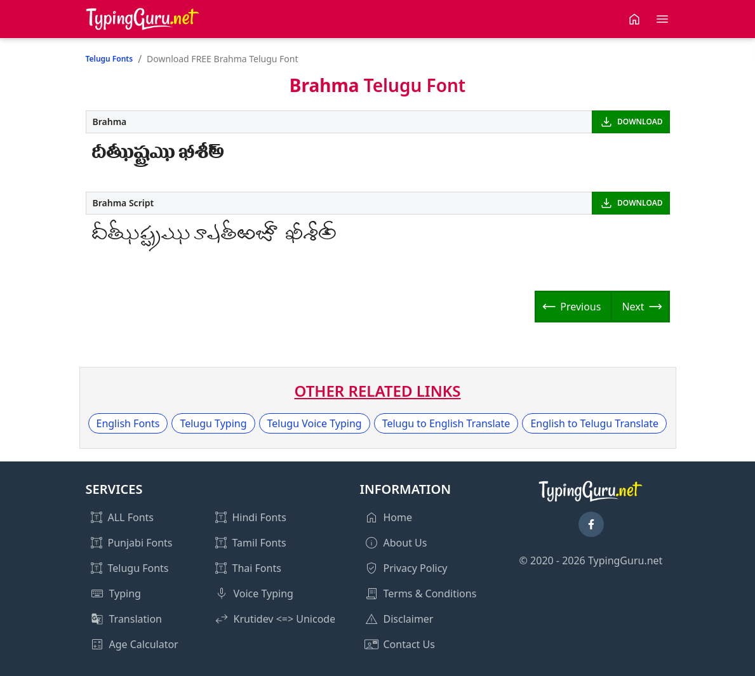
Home (398, 517)
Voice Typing (263, 593)
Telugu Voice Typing (314, 423)
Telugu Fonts (109, 58)
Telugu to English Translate (446, 423)
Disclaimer (409, 619)
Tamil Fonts (259, 543)
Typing (125, 593)
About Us (405, 543)
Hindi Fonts (259, 517)
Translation (136, 619)
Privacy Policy (416, 568)
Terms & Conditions (430, 593)
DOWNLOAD (639, 121)
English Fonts (128, 423)
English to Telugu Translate (594, 423)
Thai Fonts (256, 568)
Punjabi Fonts (140, 543)
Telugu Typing (213, 423)
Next (633, 307)
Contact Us (409, 644)
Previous (580, 307)
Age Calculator (143, 644)
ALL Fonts (131, 517)
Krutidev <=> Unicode (285, 619)
